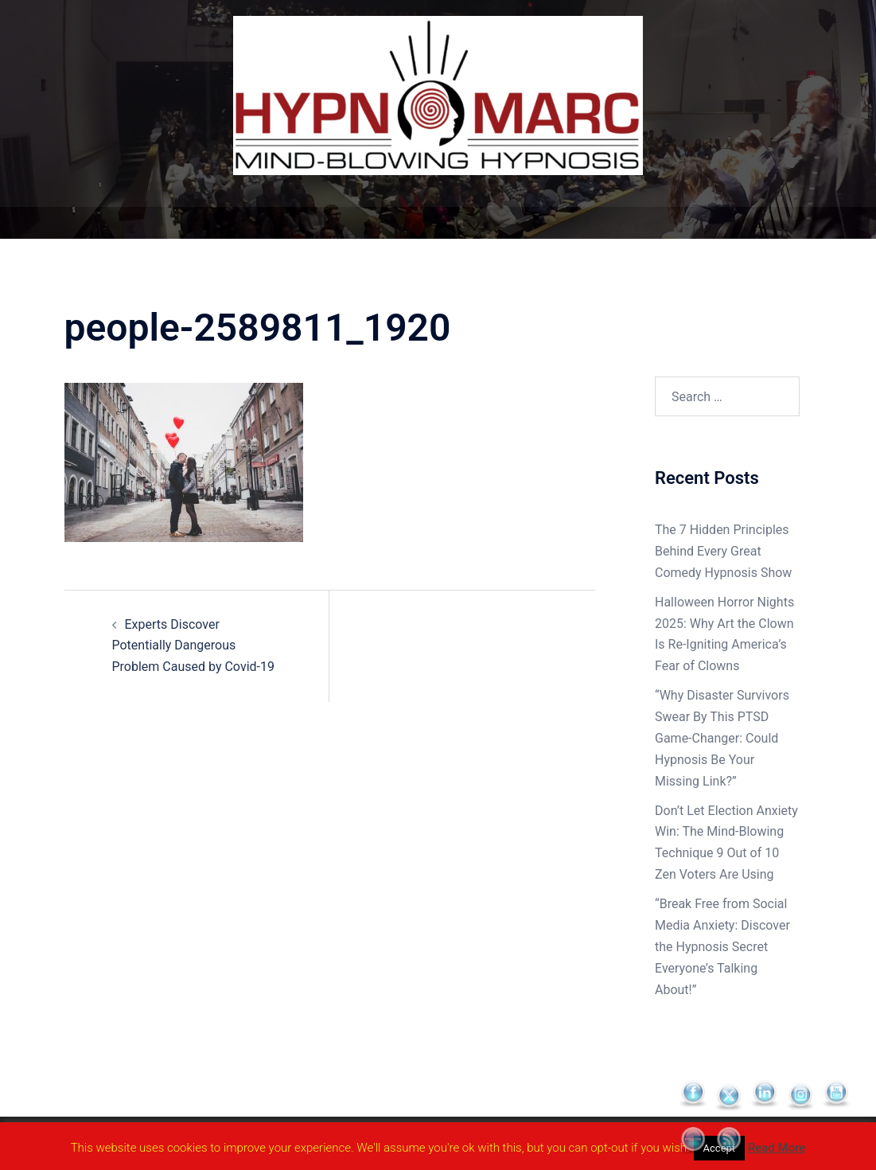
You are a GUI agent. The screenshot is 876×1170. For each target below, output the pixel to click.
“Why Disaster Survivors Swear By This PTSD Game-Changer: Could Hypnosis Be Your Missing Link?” (722, 738)
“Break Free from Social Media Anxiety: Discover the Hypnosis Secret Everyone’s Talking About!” (722, 946)
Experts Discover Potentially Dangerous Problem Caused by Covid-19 (193, 646)
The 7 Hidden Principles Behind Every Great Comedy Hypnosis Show (723, 551)
